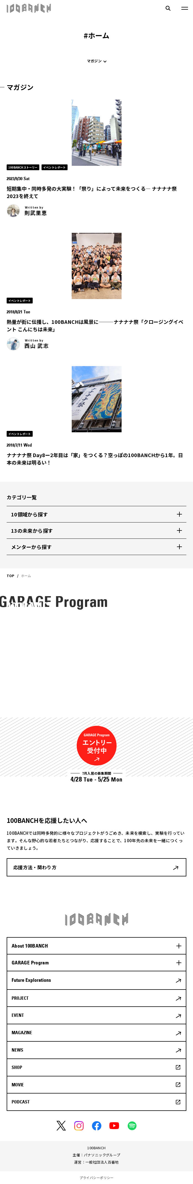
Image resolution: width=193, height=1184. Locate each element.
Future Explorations (31, 980)
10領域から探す (29, 514)
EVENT (18, 1015)
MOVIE (18, 1084)
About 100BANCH (30, 946)
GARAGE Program (30, 962)
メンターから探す (31, 546)
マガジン (94, 60)
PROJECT (20, 998)
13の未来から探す (32, 530)
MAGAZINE (22, 1032)
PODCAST (21, 1102)
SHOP (17, 1067)
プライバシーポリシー (96, 1177)
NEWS (17, 1050)
